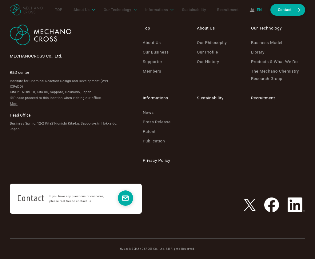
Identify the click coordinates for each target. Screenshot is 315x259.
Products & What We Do (274, 61)
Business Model (266, 42)
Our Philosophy (212, 42)
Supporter (152, 61)
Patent (149, 131)
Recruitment (263, 97)
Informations (155, 97)
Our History (208, 61)
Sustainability (210, 97)
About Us (152, 42)
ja (252, 10)
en (259, 10)
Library (258, 52)
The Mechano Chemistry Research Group (275, 75)
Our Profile (207, 52)
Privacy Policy (156, 160)
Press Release (157, 121)
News (148, 112)
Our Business (156, 52)
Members (152, 71)
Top (146, 28)
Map (14, 104)
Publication (154, 140)
